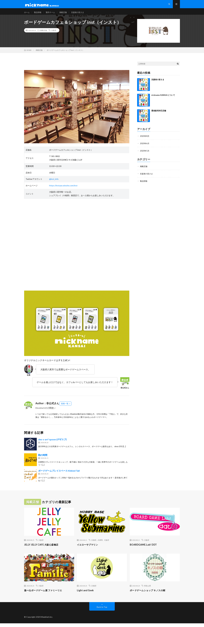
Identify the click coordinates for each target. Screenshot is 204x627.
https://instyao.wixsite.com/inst (63, 189)
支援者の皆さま (80, 14)
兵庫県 (100, 544)
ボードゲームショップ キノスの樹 (150, 593)
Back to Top (102, 610)
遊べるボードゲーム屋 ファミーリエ (45, 593)
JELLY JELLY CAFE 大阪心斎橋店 (43, 548)
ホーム (27, 14)
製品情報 (38, 14)
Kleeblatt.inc (46, 621)
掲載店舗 (65, 14)
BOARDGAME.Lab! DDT (144, 548)
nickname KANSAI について (163, 99)
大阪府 (53, 34)
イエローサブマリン (89, 548)
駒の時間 (42, 458)
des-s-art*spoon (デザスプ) (52, 443)
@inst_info (54, 182)
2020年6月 (145, 147)
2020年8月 (145, 139)
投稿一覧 (64, 407)
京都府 (93, 544)
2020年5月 (145, 154)
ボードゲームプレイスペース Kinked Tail (59, 474)
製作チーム (52, 14)
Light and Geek (86, 593)
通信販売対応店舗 (158, 114)
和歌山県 (147, 589)
